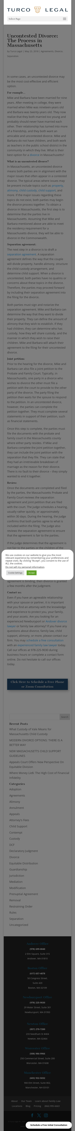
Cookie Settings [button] (15, 572)
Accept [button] (31, 572)
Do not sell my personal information (24, 567)
